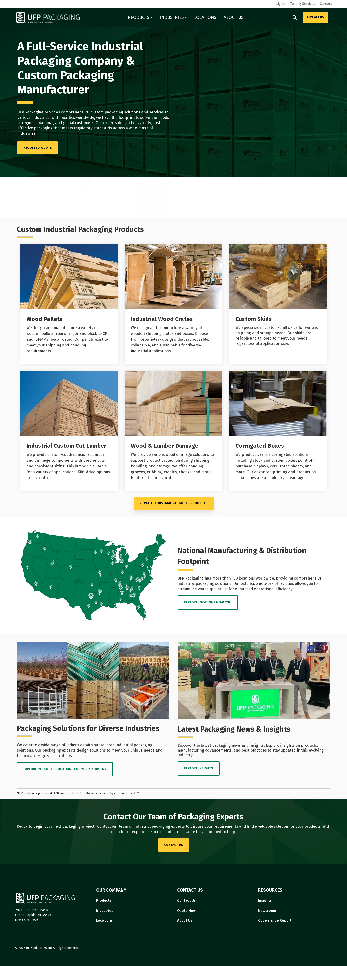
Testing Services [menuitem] (302, 4)
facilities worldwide (77, 117)
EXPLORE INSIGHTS (198, 768)
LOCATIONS (205, 17)
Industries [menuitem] (104, 910)
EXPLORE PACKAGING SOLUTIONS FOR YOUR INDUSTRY (64, 769)
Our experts (106, 122)
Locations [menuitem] (104, 920)
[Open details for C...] (278, 431)
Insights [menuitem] (279, 4)
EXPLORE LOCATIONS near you (207, 602)
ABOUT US (234, 17)
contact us (173, 844)
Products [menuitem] (103, 900)
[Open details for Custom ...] (278, 304)
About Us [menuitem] (184, 920)
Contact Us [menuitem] (186, 900)
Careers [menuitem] (326, 4)
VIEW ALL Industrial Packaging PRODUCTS (173, 503)
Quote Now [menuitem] (186, 910)
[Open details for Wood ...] (69, 304)
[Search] (295, 17)
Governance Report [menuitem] (274, 920)
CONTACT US (315, 17)
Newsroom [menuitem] (267, 910)
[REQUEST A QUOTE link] (37, 147)
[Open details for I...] (173, 304)
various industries (33, 117)
